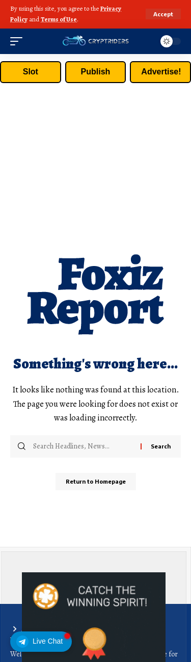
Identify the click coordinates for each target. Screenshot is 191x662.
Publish (96, 71)
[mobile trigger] (19, 41)
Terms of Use (59, 19)
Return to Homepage (96, 481)
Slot (30, 71)
